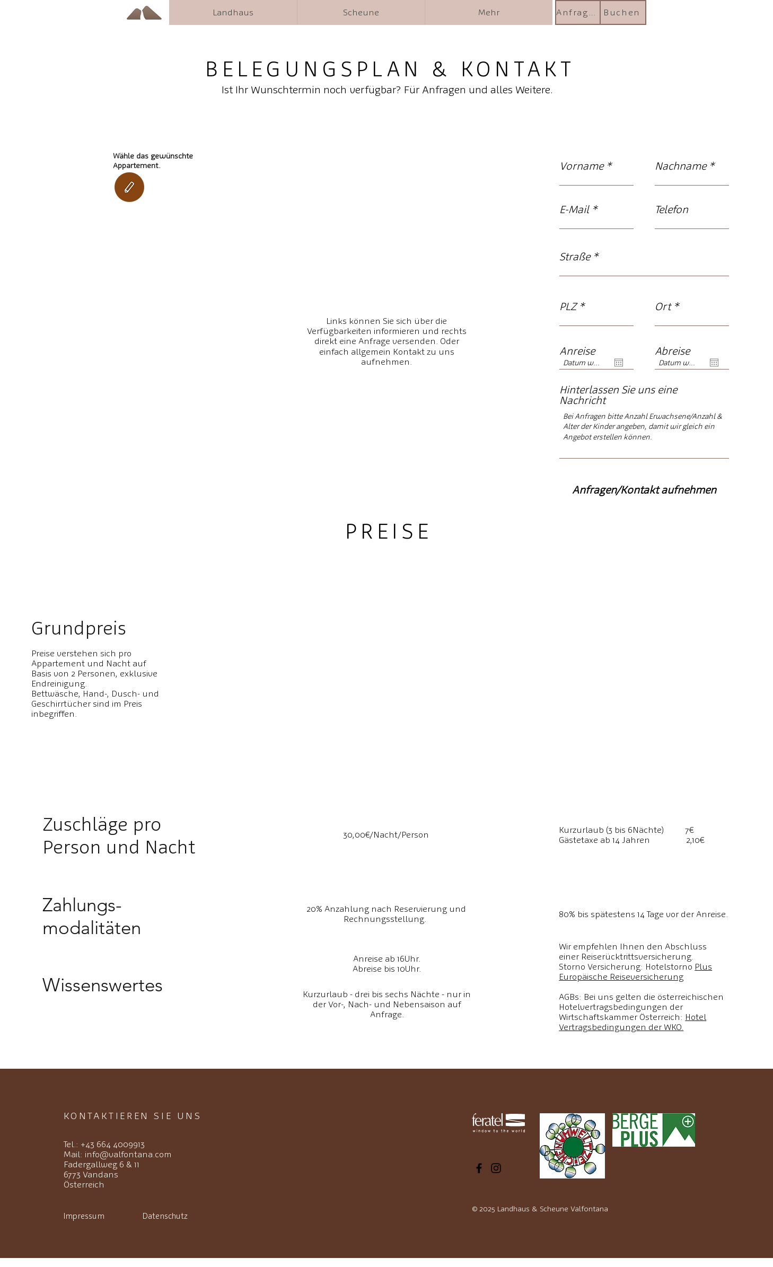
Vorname (581, 166)
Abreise (672, 351)
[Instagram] (496, 1168)
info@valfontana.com (128, 1154)
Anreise (577, 351)
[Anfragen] (578, 12)
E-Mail (574, 209)
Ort (663, 306)
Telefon (671, 209)
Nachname (680, 166)
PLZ (567, 306)
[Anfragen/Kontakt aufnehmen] (644, 489)
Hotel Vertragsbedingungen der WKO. (632, 1022)
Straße (574, 256)
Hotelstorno (635, 972)
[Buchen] (623, 12)
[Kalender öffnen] (618, 362)
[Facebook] (479, 1168)
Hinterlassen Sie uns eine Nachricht (618, 395)
